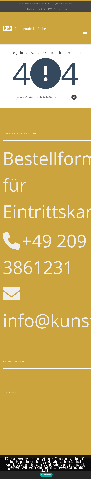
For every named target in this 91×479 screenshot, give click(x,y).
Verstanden (46, 475)
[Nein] (87, 467)
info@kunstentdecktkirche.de (35, 3)
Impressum (11, 392)
